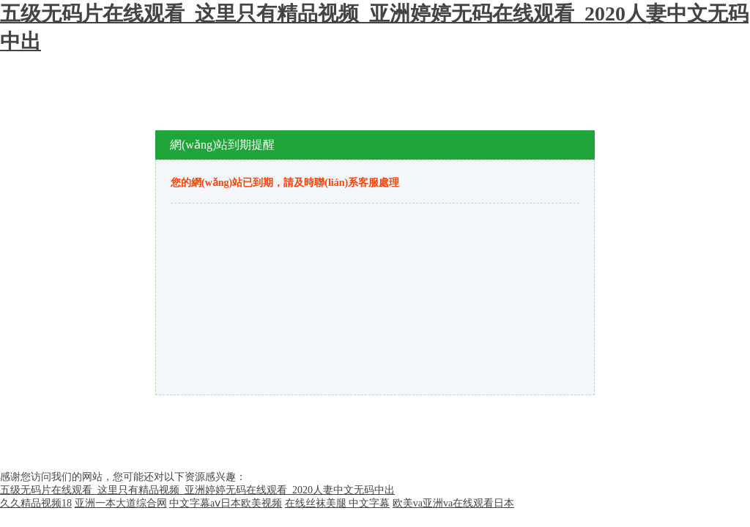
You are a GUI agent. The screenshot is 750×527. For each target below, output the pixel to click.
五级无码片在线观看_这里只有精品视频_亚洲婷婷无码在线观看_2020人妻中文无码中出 (197, 490)
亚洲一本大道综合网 (121, 503)
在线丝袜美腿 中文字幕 (337, 503)
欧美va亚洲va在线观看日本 (453, 503)
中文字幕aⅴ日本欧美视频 (225, 503)
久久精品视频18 (36, 503)
